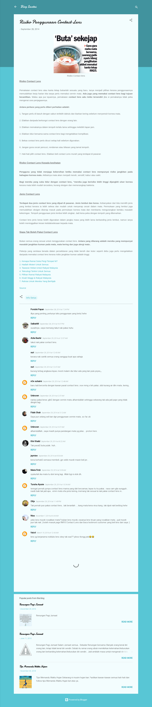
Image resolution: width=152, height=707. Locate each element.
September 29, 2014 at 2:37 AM (52, 396)
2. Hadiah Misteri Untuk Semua (33, 264)
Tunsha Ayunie (37, 484)
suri (32, 352)
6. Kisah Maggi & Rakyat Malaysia (35, 278)
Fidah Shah (36, 412)
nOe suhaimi (36, 381)
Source (22, 288)
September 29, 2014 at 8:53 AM (51, 456)
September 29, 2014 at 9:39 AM (54, 470)
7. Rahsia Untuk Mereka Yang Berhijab (37, 281)
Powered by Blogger (76, 699)
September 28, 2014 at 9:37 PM (52, 324)
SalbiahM (35, 324)
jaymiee (34, 455)
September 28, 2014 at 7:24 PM (57, 309)
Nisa (33, 515)
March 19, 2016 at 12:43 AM (48, 533)
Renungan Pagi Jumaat (31, 604)
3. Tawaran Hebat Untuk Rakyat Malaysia (38, 268)
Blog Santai (28, 6)
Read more (127, 622)
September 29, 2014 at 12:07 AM (55, 338)
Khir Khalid (35, 441)
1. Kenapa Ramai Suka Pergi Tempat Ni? (38, 261)
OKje (33, 501)
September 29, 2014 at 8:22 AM (53, 441)
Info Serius (31, 298)
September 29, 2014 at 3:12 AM (54, 413)
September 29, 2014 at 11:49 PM (48, 501)
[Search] (136, 7)
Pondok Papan (37, 309)
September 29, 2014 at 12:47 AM (47, 367)
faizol (33, 532)
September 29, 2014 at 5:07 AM (52, 427)
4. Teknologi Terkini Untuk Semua (34, 271)
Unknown (35, 395)
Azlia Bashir (36, 338)
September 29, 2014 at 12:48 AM (55, 381)
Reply (33, 318)
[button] (131, 20)
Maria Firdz (36, 470)
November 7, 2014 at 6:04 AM (47, 516)
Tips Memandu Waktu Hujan (33, 666)
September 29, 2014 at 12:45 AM (47, 353)
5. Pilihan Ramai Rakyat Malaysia (35, 274)
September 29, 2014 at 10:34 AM (57, 484)
